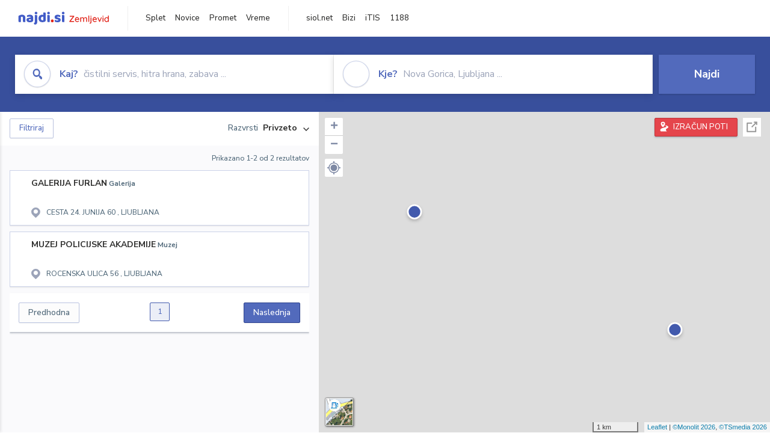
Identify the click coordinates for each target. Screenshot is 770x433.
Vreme (258, 18)
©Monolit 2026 (694, 427)
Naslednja (272, 312)
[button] (334, 168)
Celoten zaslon (752, 127)
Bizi (349, 18)
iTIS (372, 18)
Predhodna (49, 312)
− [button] (334, 145)
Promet (222, 18)
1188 (399, 18)
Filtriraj (31, 128)
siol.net (319, 18)
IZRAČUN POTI (700, 126)
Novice (187, 18)
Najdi (706, 74)
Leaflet (657, 427)
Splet (155, 18)
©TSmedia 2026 (743, 427)
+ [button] (334, 127)
